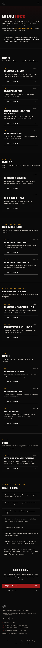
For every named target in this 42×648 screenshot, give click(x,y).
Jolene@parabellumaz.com (16, 627)
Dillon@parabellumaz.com (23, 28)
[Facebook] (3, 618)
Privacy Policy (19, 641)
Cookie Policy (17, 643)
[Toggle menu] (38, 3)
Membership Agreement (33, 641)
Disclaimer (27, 643)
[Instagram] (8, 618)
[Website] (12, 618)
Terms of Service (7, 641)
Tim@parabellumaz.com (15, 630)
